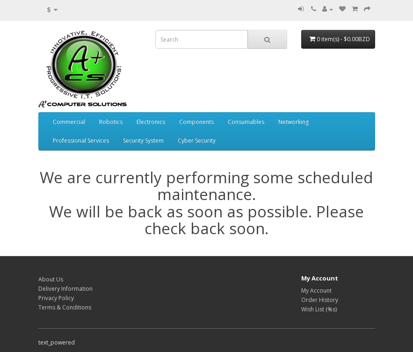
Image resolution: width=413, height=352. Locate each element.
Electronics (151, 122)
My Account (316, 291)
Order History (319, 300)
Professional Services (81, 140)
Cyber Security (197, 140)
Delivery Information (65, 289)
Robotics (111, 122)
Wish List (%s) (319, 309)
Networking (293, 122)
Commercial (69, 122)
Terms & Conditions (64, 307)
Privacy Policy (56, 298)
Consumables (246, 122)
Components (196, 122)
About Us (50, 279)
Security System (143, 140)
